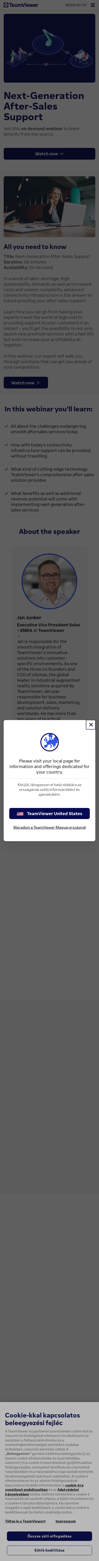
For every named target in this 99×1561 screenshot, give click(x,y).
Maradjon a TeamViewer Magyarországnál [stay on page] (49, 827)
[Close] (90, 724)
